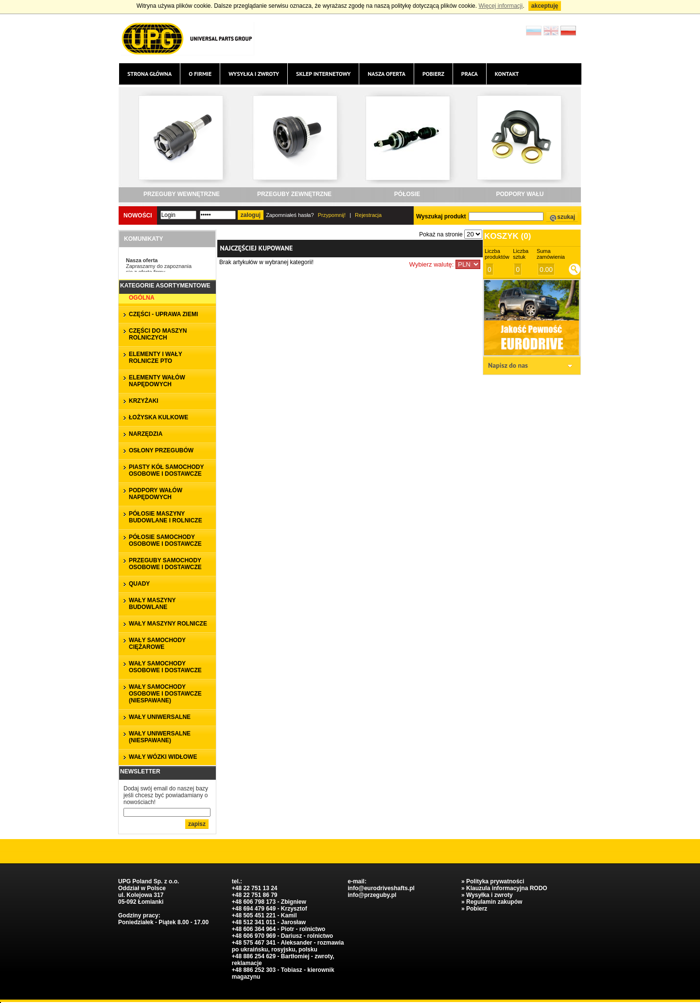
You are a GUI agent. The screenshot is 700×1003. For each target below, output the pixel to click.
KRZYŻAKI (143, 400)
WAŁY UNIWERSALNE (160, 717)
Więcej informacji (500, 5)
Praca (469, 73)
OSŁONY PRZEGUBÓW (161, 450)
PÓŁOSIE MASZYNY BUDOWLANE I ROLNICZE (165, 517)
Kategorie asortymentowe (165, 285)
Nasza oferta (386, 73)
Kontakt (507, 73)
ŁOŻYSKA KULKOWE (158, 417)
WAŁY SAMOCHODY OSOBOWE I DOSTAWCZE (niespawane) (165, 693)
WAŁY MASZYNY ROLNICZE (168, 623)
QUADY (139, 583)
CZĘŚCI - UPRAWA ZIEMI (163, 314)
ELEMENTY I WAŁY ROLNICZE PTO (155, 357)
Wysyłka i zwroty (253, 73)
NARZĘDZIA (145, 433)
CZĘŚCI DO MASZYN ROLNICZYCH (158, 334)
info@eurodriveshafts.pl (381, 888)
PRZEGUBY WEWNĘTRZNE (181, 194)
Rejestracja (368, 215)
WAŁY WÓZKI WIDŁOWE (163, 756)
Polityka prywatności (495, 881)
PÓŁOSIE (407, 194)
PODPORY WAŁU (519, 194)
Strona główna (149, 73)
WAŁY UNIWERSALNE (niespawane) (160, 737)
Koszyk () (507, 236)
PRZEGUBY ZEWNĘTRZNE (294, 194)
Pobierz (433, 73)
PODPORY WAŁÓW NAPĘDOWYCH (155, 494)
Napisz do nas (508, 365)
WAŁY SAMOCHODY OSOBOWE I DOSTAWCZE (165, 667)
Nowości (137, 215)
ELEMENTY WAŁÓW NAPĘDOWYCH (157, 381)
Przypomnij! (332, 215)
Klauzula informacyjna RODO (506, 888)
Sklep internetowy (323, 73)
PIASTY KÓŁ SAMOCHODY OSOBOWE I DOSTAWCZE (166, 470)
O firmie (200, 73)
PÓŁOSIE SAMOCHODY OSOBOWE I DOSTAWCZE (165, 540)
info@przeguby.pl (372, 895)
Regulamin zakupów (494, 901)
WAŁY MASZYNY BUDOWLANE (152, 603)
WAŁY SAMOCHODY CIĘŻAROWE (157, 643)
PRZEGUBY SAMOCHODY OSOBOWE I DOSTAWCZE (165, 564)
